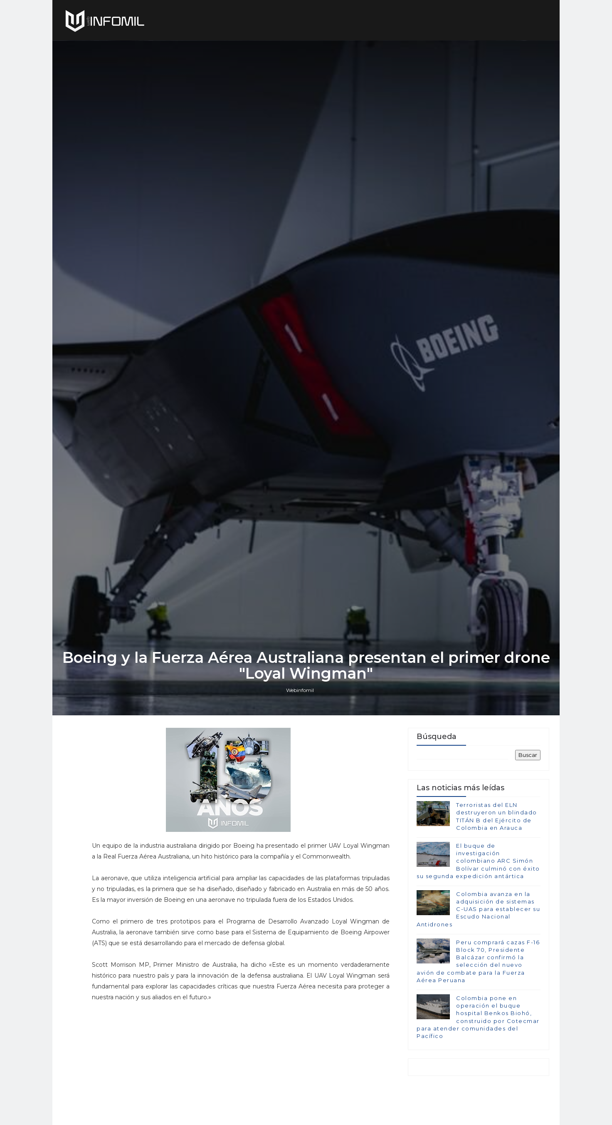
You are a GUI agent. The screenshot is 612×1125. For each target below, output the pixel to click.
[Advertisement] (241, 1061)
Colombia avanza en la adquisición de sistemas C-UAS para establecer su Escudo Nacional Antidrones (478, 909)
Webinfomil (300, 690)
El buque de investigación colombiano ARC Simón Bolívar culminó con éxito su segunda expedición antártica (478, 860)
